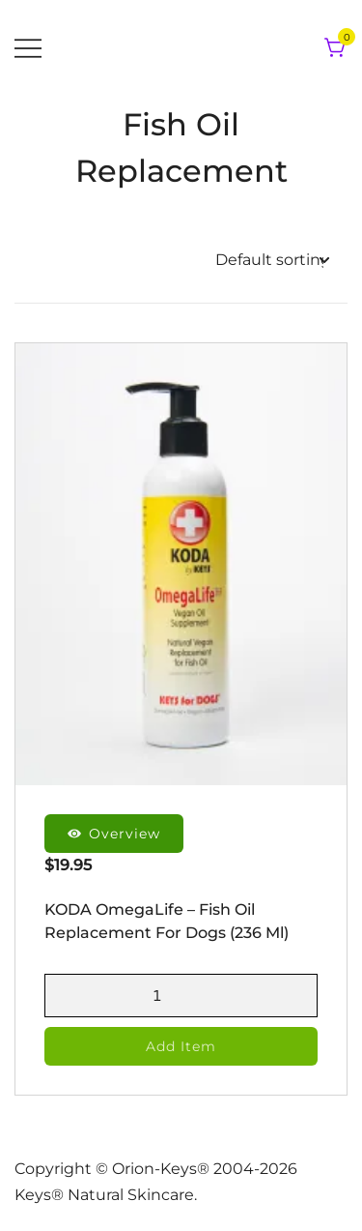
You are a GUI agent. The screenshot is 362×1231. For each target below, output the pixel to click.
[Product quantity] (181, 995)
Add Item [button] (181, 1046)
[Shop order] (272, 260)
